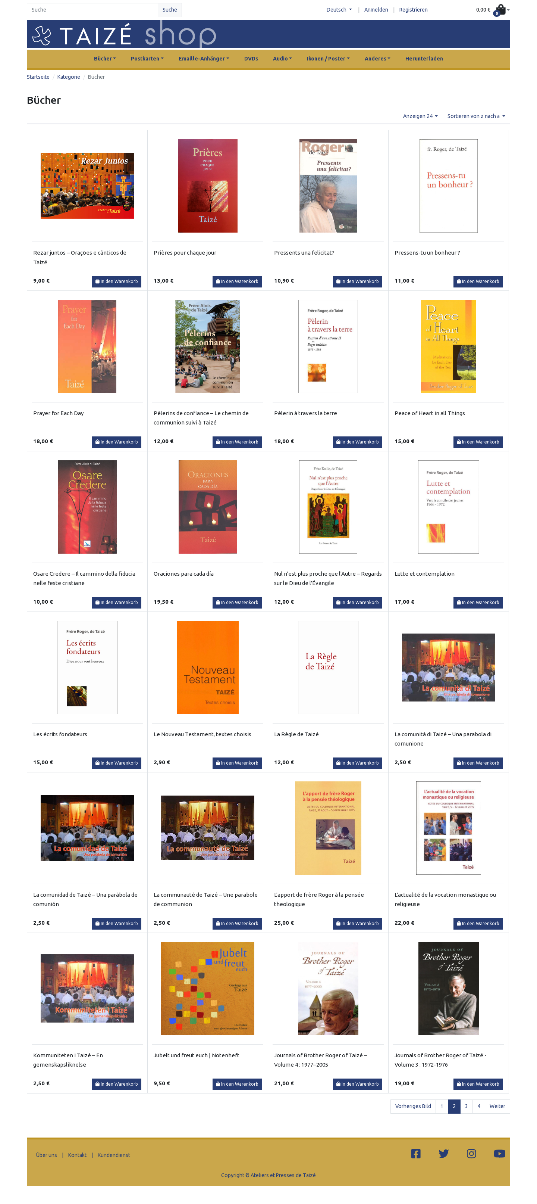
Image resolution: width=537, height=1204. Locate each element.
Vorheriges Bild (413, 1106)
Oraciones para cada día (184, 573)
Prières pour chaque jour (185, 252)
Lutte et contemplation (425, 573)
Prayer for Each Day (58, 413)
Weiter (497, 1106)
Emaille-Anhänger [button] (202, 59)
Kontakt (77, 1155)
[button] (493, 10)
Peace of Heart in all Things (430, 413)
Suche (170, 10)
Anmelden (376, 10)
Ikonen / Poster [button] (326, 59)
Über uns (46, 1155)
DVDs (251, 59)
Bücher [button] (103, 59)
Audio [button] (280, 59)
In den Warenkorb (116, 281)
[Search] (92, 10)
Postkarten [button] (145, 59)
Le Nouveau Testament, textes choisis (202, 734)
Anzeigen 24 (418, 116)
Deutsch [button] (337, 10)
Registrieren (413, 10)
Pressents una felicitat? (304, 252)
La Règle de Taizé (296, 734)
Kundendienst (114, 1155)
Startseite (38, 77)
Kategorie (68, 77)
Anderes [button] (375, 59)
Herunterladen (424, 59)
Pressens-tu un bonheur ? (427, 252)
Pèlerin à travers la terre (305, 413)
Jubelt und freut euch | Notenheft (196, 1055)
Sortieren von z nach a (474, 116)
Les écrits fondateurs (60, 734)
